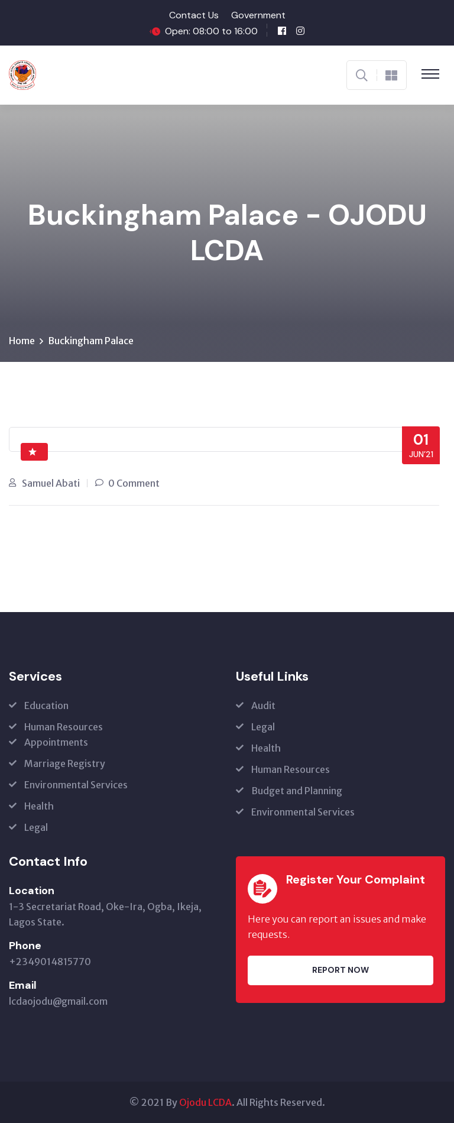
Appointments (56, 742)
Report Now (340, 970)
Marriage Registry (64, 763)
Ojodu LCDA (205, 1102)
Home (22, 341)
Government (258, 15)
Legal (36, 827)
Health (39, 806)
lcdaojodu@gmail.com (58, 1001)
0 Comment (134, 483)
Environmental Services (76, 785)
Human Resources (63, 727)
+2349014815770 (50, 961)
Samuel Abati (51, 483)
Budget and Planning (296, 791)
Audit (263, 705)
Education (46, 705)
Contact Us (194, 15)
